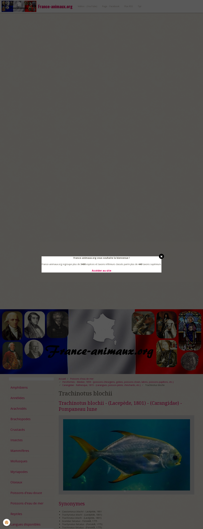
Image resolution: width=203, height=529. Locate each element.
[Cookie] (6, 522)
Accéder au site (101, 270)
